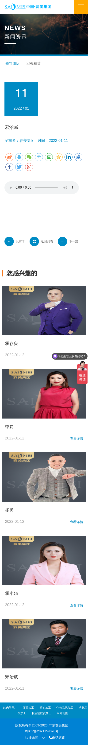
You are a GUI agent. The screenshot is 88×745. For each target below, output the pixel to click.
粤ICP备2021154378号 (41, 731)
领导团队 (12, 63)
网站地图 (62, 713)
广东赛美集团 (58, 725)
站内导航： (10, 707)
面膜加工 (28, 707)
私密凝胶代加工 (41, 713)
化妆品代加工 (64, 707)
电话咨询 (56, 738)
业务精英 (34, 63)
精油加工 (45, 707)
